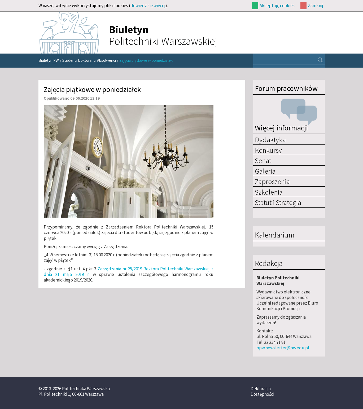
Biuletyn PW (48, 60)
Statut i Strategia (278, 202)
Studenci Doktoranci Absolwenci (89, 60)
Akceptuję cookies (277, 5)
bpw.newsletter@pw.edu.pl (282, 348)
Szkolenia (269, 192)
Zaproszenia (272, 181)
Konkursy (268, 150)
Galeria (265, 171)
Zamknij (315, 5)
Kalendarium (274, 235)
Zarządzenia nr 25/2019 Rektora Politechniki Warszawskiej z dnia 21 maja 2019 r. (128, 271)
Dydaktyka (270, 139)
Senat (263, 160)
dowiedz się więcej (147, 5)
